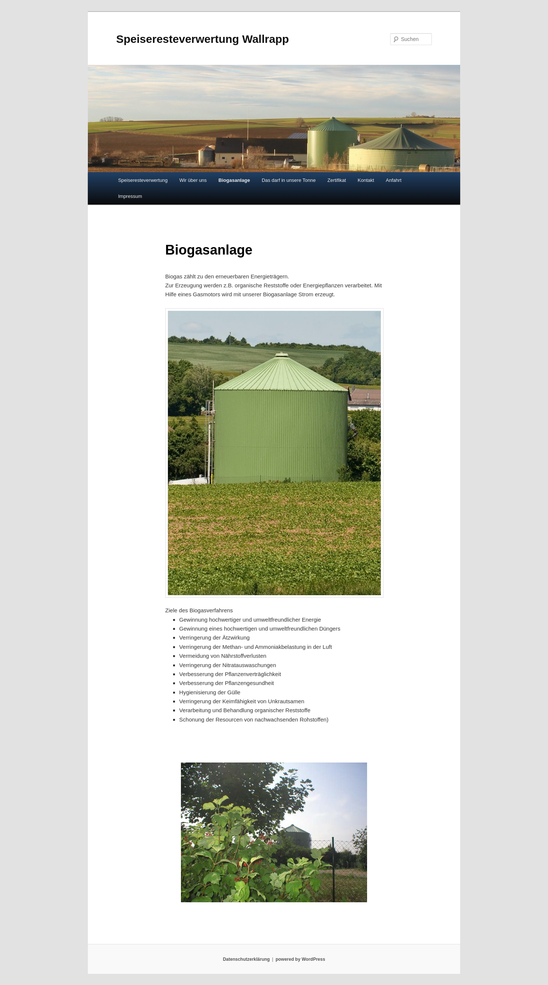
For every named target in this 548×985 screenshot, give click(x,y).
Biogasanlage (234, 180)
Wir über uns (193, 180)
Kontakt (366, 180)
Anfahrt (393, 180)
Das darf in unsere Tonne (289, 180)
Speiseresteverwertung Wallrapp (202, 39)
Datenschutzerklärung (246, 959)
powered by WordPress (300, 959)
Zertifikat (336, 180)
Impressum (130, 196)
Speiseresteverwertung (143, 180)
